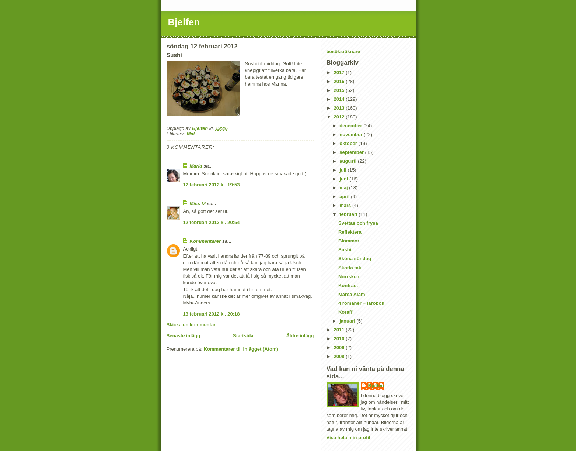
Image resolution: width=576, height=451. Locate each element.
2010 (340, 338)
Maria (196, 166)
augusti (348, 161)
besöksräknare (343, 51)
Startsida (243, 335)
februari (349, 214)
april (345, 196)
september (352, 152)
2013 (340, 108)
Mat (190, 134)
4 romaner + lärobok (361, 303)
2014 (340, 99)
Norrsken (348, 276)
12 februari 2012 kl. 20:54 (211, 222)
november (351, 134)
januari (347, 321)
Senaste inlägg (183, 335)
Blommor (348, 241)
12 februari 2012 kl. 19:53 (211, 184)
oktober (348, 143)
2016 (340, 81)
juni (344, 179)
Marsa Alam (351, 294)
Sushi (344, 249)
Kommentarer (205, 241)
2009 (340, 347)
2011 (340, 330)
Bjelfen (184, 22)
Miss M (198, 203)
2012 (340, 117)
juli (343, 170)
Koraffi (346, 312)
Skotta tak (349, 268)
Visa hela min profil (348, 437)
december (351, 125)
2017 (340, 72)
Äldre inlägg (300, 335)
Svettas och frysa (358, 223)
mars (345, 205)
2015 (340, 90)
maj (344, 187)
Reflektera (350, 232)
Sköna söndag (354, 258)
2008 (340, 356)
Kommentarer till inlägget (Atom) (241, 349)
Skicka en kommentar (191, 324)
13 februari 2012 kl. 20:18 (211, 314)
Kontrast (348, 285)
